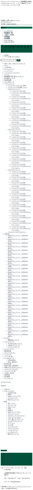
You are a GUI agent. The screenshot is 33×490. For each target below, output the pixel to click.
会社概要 (7, 376)
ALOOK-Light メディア (15, 343)
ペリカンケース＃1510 (18, 153)
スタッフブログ (9, 391)
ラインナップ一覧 (9, 371)
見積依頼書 (7, 80)
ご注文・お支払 (9, 373)
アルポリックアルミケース (16, 415)
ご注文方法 (7, 67)
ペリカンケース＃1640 (18, 204)
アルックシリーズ (13, 414)
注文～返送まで (13, 362)
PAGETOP (4, 450)
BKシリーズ (11, 403)
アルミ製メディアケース (15, 419)
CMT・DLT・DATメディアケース (14, 63)
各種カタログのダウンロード (13, 367)
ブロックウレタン (9, 352)
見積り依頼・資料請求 (11, 365)
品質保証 (7, 374)
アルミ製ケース (9, 82)
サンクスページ (9, 69)
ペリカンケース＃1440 (18, 137)
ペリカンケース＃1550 (18, 164)
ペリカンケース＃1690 (18, 221)
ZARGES (7, 234)
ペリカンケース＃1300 (18, 113)
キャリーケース (9, 349)
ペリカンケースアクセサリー (17, 232)
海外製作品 (7, 351)
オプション (11, 423)
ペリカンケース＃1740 (18, 226)
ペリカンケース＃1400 (18, 118)
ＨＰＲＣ (7, 338)
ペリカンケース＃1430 (18, 131)
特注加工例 (7, 363)
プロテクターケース (14, 89)
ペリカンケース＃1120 (18, 91)
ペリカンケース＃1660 (18, 215)
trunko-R (10, 410)
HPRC (9, 394)
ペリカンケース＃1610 (18, 188)
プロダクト (3, 385)
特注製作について (9, 78)
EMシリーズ (11, 407)
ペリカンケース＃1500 (18, 148)
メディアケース (9, 341)
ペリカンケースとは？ (11, 369)
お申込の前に (12, 360)
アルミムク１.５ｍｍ (14, 417)
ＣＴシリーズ (12, 405)
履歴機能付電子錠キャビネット (14, 76)
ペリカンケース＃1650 (18, 210)
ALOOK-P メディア (14, 345)
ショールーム (8, 378)
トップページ (8, 71)
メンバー (7, 74)
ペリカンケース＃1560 (18, 177)
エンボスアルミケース (15, 421)
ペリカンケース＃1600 (18, 182)
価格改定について (13, 340)
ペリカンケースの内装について (17, 87)
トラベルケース (13, 426)
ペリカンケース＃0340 (18, 171)
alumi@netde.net (11, 24)
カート (6, 65)
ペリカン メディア (13, 347)
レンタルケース (9, 358)
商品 (5, 401)
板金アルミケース (13, 434)
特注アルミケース (13, 399)
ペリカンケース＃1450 (18, 142)
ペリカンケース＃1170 (18, 102)
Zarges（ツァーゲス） (14, 396)
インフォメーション (6, 382)
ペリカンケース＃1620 (18, 193)
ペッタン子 (7, 354)
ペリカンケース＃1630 (18, 199)
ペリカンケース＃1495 (18, 124)
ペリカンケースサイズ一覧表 (17, 85)
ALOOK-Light (12, 393)
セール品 (10, 425)
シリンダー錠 (8, 356)
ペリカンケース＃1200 (18, 107)
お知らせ (7, 389)
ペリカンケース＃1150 (18, 96)
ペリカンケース (9, 83)
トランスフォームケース (12, 72)
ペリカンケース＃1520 (18, 159)
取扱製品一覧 (8, 455)
